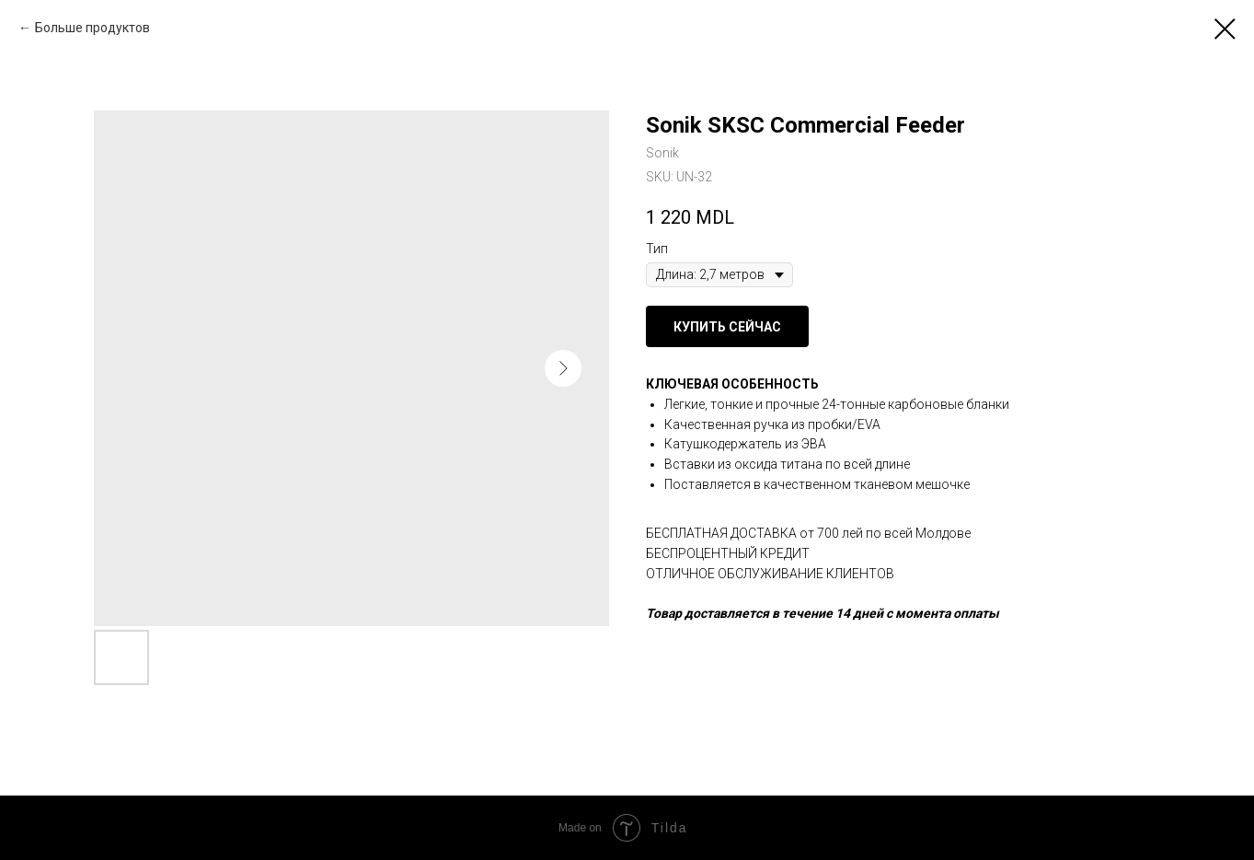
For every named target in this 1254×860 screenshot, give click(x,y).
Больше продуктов (92, 27)
